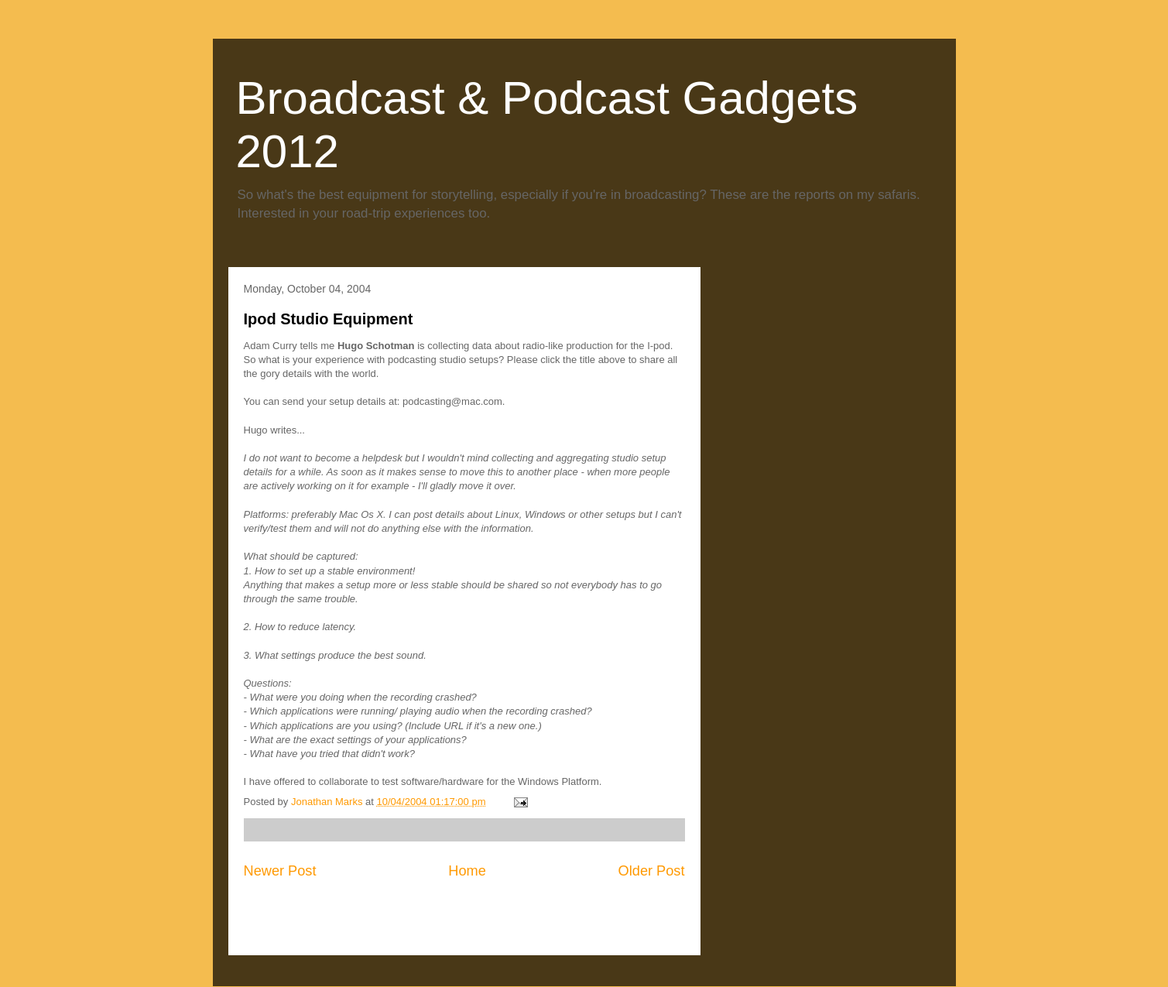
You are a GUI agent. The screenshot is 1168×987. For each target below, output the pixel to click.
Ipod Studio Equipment (328, 318)
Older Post (651, 871)
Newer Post (280, 871)
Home (467, 871)
